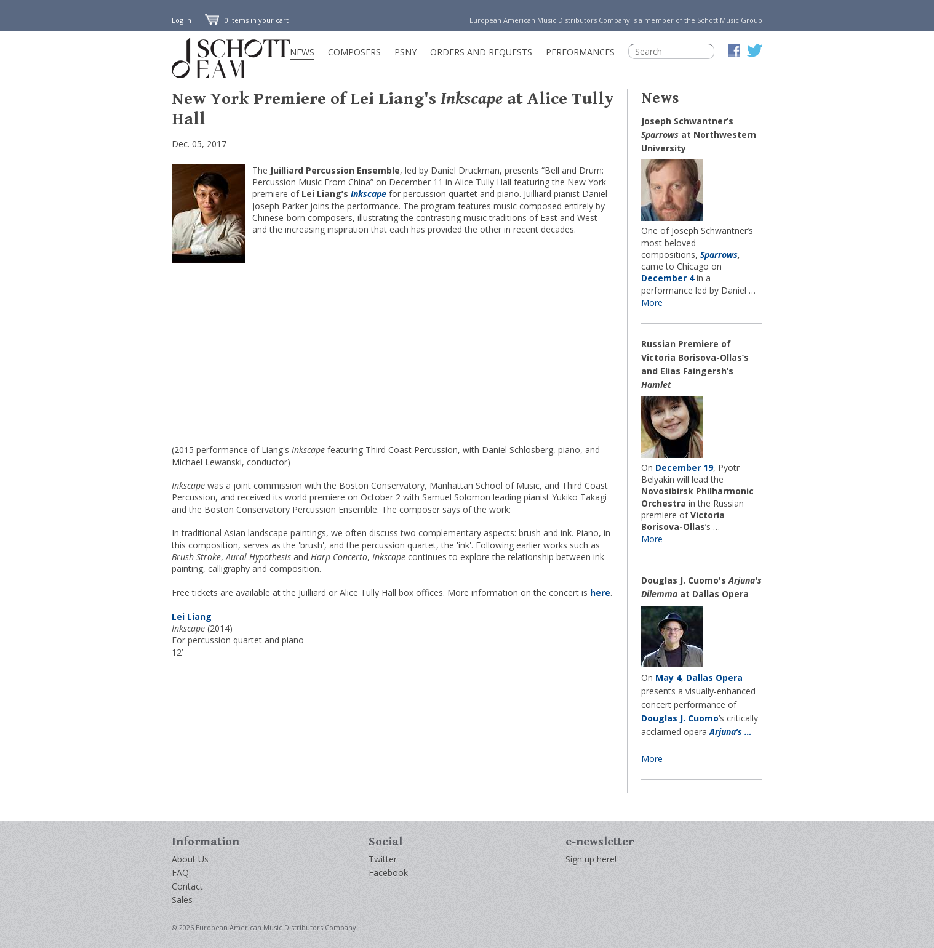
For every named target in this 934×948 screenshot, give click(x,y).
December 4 (667, 278)
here (600, 592)
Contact (187, 886)
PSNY (405, 52)
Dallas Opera (714, 677)
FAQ (180, 872)
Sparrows (719, 254)
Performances (580, 52)
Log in (181, 20)
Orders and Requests (481, 52)
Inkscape (368, 193)
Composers (354, 52)
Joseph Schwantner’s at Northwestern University (698, 134)
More (652, 302)
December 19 (684, 467)
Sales (182, 900)
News (302, 52)
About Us (190, 859)
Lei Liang (192, 616)
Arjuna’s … (730, 731)
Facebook (388, 872)
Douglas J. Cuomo (680, 718)
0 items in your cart (247, 20)
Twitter (383, 859)
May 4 (668, 677)
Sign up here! (591, 859)
